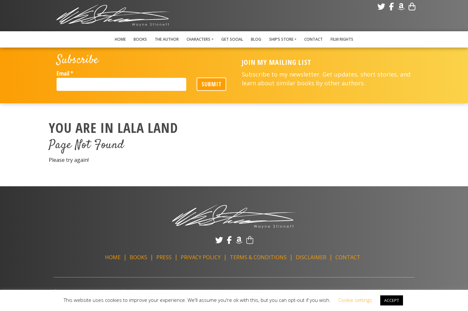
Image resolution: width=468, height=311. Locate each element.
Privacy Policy (201, 257)
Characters (198, 39)
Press (164, 257)
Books (140, 39)
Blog (256, 39)
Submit (212, 84)
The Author (167, 39)
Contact (313, 39)
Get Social (232, 39)
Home (120, 39)
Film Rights (342, 39)
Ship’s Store (281, 39)
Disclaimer (311, 257)
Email (65, 73)
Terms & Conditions (258, 257)
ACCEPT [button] (391, 300)
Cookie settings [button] (355, 300)
